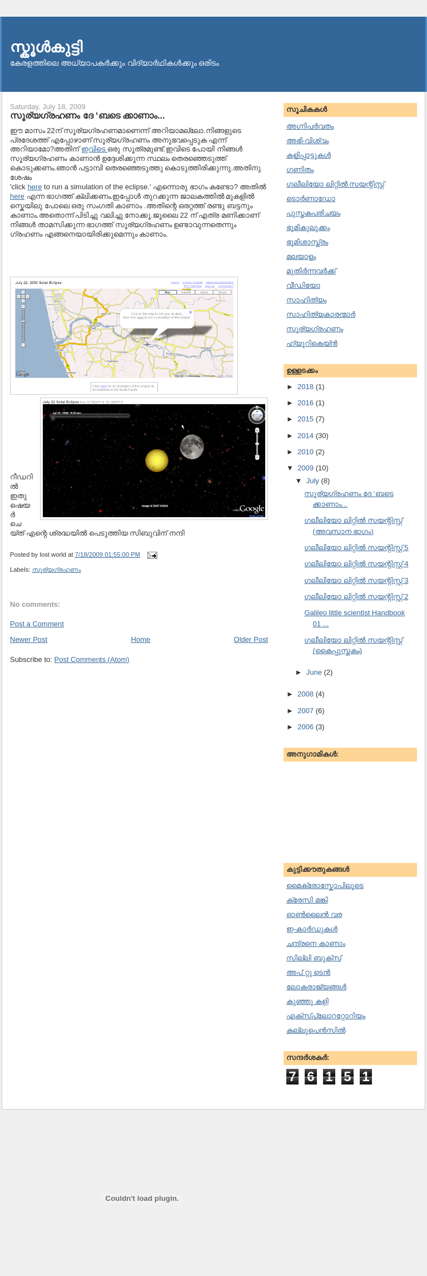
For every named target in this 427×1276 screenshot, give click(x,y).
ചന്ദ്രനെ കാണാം (315, 943)
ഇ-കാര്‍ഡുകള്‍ (311, 929)
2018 (306, 386)
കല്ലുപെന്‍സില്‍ (315, 1030)
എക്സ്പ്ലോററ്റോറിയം (325, 1016)
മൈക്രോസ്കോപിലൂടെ (325, 885)
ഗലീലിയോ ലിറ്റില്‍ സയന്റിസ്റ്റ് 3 (356, 580)
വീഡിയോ (303, 285)
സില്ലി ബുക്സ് (313, 958)
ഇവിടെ (94, 149)
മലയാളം (301, 256)
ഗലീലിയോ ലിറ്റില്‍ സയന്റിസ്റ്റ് (335, 184)
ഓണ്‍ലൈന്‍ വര (314, 914)
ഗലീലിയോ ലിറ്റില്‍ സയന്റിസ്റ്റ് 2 (356, 596)
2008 (306, 694)
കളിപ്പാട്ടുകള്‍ (308, 155)
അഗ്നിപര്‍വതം (310, 126)
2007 (306, 710)
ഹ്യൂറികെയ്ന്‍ (311, 343)
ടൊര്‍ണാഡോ (310, 198)
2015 (306, 419)
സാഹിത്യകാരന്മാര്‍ (320, 314)
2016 (306, 403)
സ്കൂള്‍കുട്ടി (46, 47)
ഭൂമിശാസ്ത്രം (307, 242)
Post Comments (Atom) (92, 659)
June (315, 672)
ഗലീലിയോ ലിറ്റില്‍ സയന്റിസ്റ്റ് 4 (356, 564)
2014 (306, 435)
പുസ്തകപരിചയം (313, 213)
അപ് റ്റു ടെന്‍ (308, 972)
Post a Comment (37, 624)
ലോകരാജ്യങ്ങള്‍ (316, 987)
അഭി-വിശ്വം (307, 140)
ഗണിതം (300, 169)
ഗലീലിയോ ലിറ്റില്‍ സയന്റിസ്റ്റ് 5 (356, 547)
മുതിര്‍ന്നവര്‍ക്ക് (311, 271)
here (34, 187)
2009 (306, 468)
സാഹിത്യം (306, 300)
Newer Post (28, 639)
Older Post (251, 639)
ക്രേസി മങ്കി (307, 900)
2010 (306, 452)
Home (141, 639)
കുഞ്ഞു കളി (307, 1001)
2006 (306, 727)
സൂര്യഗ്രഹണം (56, 569)
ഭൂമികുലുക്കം (308, 227)
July (313, 481)
